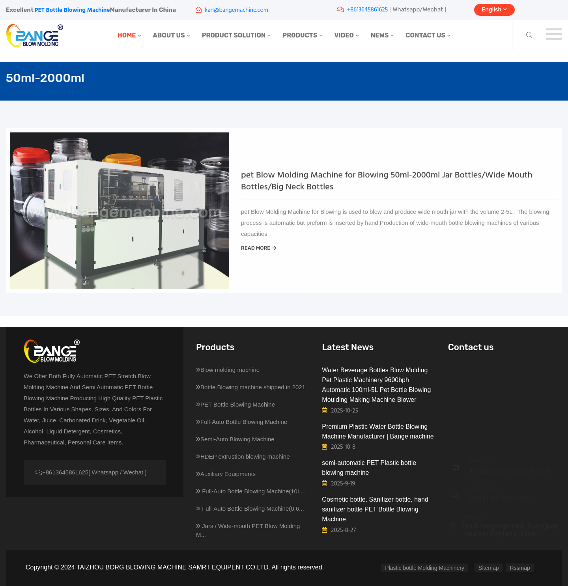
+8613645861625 (367, 10)
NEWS (380, 35)
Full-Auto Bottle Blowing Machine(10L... (251, 491)
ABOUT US (169, 35)
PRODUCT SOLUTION (234, 35)
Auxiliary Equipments (226, 473)
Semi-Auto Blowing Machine (235, 439)
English (494, 9)
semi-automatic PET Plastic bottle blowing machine (369, 467)
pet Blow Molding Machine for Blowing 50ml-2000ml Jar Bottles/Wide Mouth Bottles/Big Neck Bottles (386, 188)
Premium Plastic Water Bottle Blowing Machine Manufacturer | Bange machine (377, 431)
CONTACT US (425, 35)
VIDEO (344, 35)
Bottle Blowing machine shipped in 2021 (250, 387)
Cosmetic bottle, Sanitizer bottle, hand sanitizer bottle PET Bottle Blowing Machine (375, 509)
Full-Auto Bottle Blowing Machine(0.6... (250, 508)
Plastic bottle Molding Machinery (424, 568)
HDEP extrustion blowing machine (243, 456)
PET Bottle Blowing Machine (72, 10)
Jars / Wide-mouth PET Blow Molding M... (248, 530)
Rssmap (520, 568)
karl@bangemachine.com (236, 10)
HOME (127, 35)
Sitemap (488, 568)
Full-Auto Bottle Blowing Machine (241, 421)
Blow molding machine (228, 369)
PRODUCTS (299, 35)
